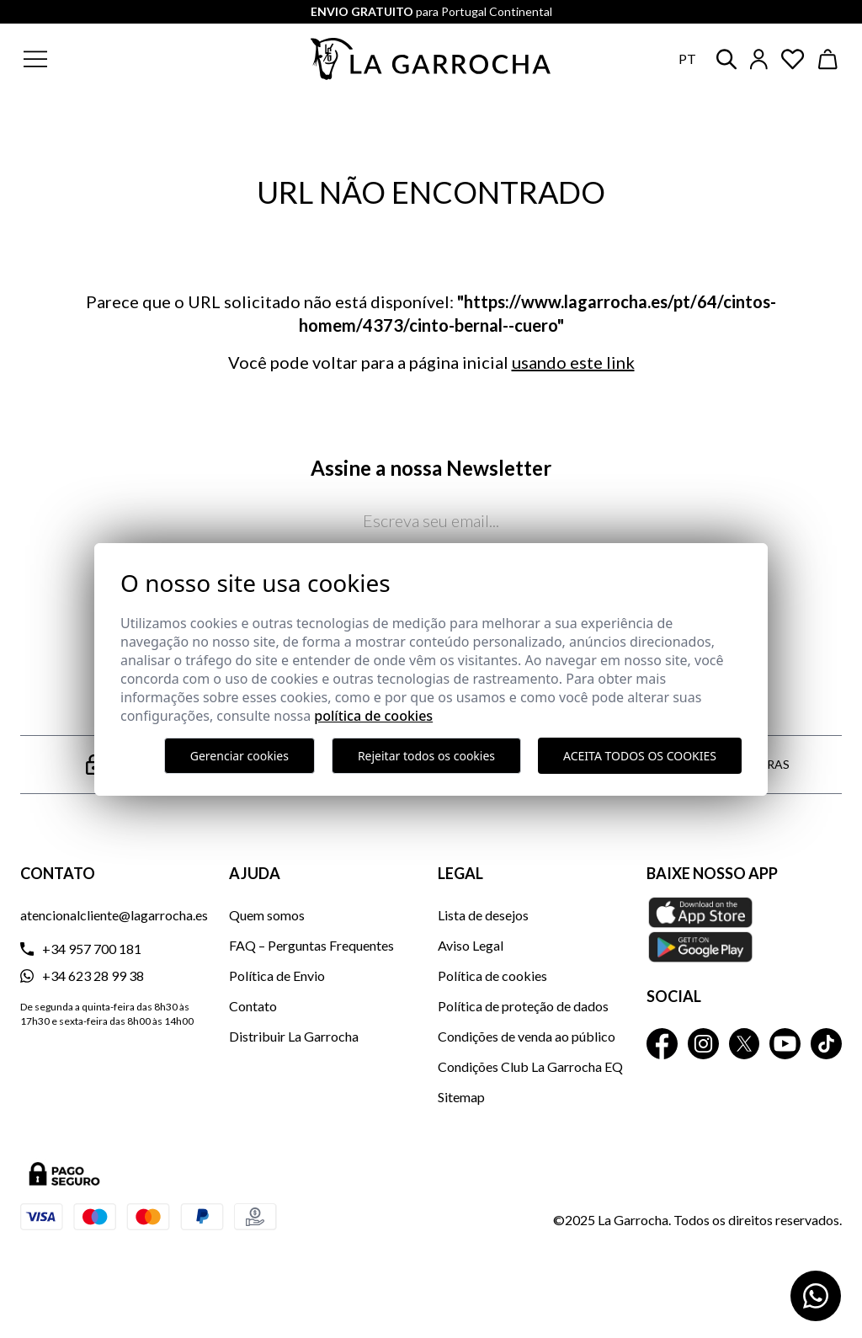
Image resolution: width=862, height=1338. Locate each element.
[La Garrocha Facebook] (662, 1043)
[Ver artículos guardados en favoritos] (793, 59)
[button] (116, 59)
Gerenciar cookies (239, 756)
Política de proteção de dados (523, 1006)
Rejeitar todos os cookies (426, 756)
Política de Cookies (373, 715)
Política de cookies (492, 976)
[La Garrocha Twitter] (744, 1043)
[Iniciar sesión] (759, 59)
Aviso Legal (470, 945)
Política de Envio (277, 976)
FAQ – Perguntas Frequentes (311, 945)
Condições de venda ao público (526, 1036)
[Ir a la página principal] (431, 59)
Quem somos (267, 915)
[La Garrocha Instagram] (703, 1043)
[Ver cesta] (828, 59)
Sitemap (461, 1097)
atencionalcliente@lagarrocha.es (114, 915)
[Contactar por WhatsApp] (815, 1296)
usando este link (573, 362)
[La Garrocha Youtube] (785, 1043)
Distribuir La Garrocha (294, 1036)
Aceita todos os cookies (639, 756)
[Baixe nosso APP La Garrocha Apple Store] (744, 929)
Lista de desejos (483, 915)
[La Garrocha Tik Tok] (826, 1043)
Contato (253, 1006)
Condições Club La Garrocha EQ (530, 1066)
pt (687, 59)
